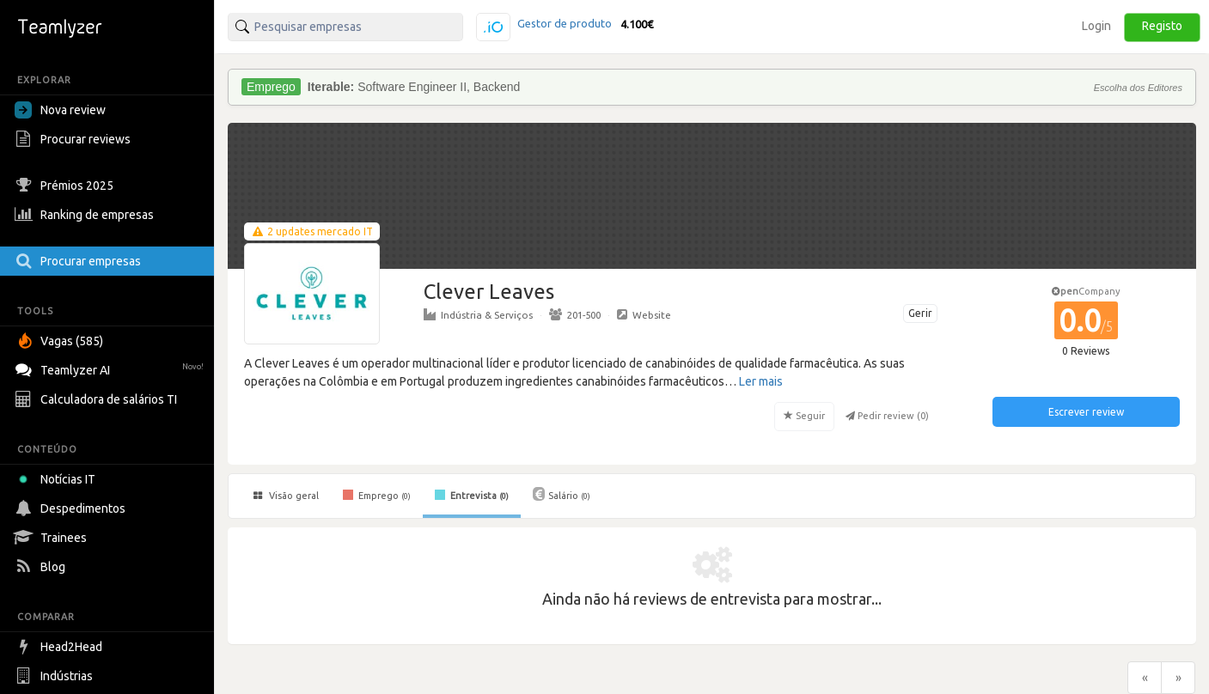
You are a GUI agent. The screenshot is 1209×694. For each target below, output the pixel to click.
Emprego (377, 495)
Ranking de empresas (86, 215)
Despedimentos (72, 508)
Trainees (53, 538)
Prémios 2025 (66, 185)
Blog (42, 567)
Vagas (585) (61, 341)
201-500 (575, 314)
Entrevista (472, 495)
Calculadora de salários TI (98, 399)
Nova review (60, 110)
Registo (1162, 26)
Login (1096, 26)
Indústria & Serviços (478, 314)
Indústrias (56, 676)
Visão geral (286, 495)
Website (644, 314)
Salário (561, 494)
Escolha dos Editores (1138, 87)
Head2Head (60, 647)
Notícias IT (58, 479)
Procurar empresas (80, 261)
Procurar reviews (75, 139)
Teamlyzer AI (111, 368)
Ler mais (761, 381)
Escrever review (1086, 411)
